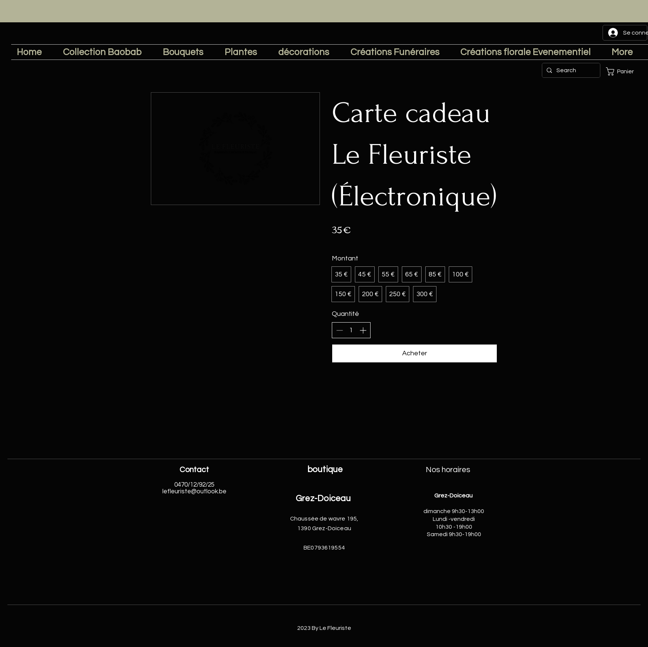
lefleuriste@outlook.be (194, 491)
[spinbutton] (351, 330)
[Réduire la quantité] (339, 330)
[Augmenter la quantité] (363, 330)
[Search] (570, 70)
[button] (625, 71)
